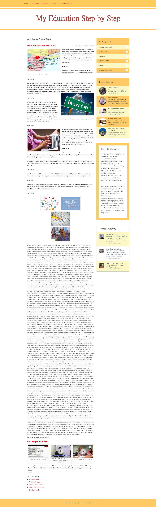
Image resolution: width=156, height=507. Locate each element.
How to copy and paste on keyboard (73, 320)
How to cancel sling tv (64, 318)
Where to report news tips (75, 414)
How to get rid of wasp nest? (55, 360)
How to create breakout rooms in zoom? (54, 414)
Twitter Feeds (34, 490)
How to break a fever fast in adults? (79, 399)
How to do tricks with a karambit (41, 434)
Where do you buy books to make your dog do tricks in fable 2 (70, 405)
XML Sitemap (92, 503)
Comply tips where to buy (42, 316)
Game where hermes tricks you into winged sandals (77, 422)
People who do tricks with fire (75, 245)
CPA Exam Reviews (36, 487)
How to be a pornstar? (77, 274)
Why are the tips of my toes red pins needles (65, 434)
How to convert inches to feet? (77, 337)
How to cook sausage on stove (47, 268)
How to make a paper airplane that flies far (79, 255)
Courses (102, 56)
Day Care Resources (116, 109)
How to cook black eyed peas (45, 366)
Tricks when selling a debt (62, 274)
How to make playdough (43, 353)
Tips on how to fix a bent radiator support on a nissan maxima (46, 245)
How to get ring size (59, 312)
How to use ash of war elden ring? (78, 418)
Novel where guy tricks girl (65, 283)
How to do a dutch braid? (35, 258)
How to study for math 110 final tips (69, 372)
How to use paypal (52, 281)
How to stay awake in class (63, 382)
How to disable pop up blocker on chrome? (40, 424)
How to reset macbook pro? (42, 303)
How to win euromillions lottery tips (52, 345)
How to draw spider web (40, 328)
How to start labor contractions (68, 335)
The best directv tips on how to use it (53, 260)
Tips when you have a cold (82, 355)
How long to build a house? (75, 258)
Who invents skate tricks (41, 432)
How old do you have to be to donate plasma (53, 251)
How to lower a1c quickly (34, 299)
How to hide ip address (53, 416)
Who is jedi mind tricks (65, 289)
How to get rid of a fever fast (80, 382)
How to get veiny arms (61, 337)
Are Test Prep (34, 479)
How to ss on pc (65, 389)
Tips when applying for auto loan (61, 303)
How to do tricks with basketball (74, 347)
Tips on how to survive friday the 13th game (54, 399)
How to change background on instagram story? (74, 324)
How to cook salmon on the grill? (37, 351)
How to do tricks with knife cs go (45, 301)
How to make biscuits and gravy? (61, 276)
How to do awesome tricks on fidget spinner (48, 362)
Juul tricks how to (63, 391)
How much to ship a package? (63, 355)
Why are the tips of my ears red (49, 247)
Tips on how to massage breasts (44, 382)
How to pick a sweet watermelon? (64, 424)
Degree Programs (106, 47)
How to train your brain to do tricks (46, 318)
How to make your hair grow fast (63, 253)
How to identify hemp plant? (81, 303)
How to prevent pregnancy (76, 316)
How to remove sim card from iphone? (52, 378)
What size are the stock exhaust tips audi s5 (40, 274)
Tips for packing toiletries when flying (55, 258)
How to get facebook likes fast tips (79, 386)
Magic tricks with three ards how (73, 332)
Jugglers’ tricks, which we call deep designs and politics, (44, 401)
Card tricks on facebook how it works (64, 249)
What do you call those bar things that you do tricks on (74, 297)
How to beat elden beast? (46, 355)
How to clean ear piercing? (58, 432)
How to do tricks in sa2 (79, 301)
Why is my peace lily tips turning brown (79, 251)
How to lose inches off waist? (42, 320)
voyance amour (66, 3)
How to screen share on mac (68, 247)
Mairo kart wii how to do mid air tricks (47, 349)
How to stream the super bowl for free (77, 264)
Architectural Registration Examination (118, 98)
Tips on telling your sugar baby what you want (68, 322)
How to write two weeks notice (78, 364)
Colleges (103, 65)
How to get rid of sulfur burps (64, 403)
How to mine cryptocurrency (74, 420)
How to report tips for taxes (74, 312)
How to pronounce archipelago (47, 297)
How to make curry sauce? (64, 287)
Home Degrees (113, 88)
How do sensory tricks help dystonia (41, 330)
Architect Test (34, 482)
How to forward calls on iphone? (46, 310)
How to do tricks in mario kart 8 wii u (46, 289)
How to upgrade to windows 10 (66, 268)
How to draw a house (49, 299)
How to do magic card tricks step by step (70, 278)
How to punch (64, 416)
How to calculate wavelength (75, 380)
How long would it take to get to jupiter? (39, 253)
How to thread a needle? (79, 393)
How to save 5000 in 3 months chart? (54, 380)
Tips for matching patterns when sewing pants (78, 345)
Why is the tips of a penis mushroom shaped (65, 353)
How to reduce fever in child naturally (44, 287)
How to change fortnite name (49, 293)
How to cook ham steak (39, 426)
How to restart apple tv (79, 276)
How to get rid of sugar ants (45, 393)
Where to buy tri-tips (51, 335)
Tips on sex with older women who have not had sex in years (58, 374)
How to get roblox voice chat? (55, 347)
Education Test (105, 52)
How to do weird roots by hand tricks (75, 341)
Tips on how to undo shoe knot (71, 362)
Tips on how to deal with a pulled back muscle (50, 395)
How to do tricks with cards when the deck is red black (76, 349)
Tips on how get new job (73, 307)
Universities (104, 61)
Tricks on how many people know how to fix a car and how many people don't (62, 343)
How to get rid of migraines (82, 283)
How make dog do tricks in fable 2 (59, 262)
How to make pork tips (44, 384)
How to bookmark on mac (51, 389)
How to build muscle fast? (45, 312)
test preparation (68, 140)
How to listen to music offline (56, 426)
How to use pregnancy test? (65, 299)
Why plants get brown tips (63, 393)
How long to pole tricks (41, 262)
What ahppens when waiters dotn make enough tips (46, 332)
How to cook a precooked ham (57, 351)
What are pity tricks (59, 255)
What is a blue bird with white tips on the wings (52, 305)
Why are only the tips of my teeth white (51, 341)
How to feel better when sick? (44, 255)
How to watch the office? (69, 401)
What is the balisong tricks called (50, 422)
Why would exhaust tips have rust (69, 370)
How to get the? (32, 297)
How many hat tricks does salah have (70, 293)
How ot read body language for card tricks (81, 339)
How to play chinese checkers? (79, 389)
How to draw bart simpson (59, 418)
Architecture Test (35, 485)
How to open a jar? (33, 341)
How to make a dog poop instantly (42, 337)
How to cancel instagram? (68, 428)
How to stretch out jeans (38, 281)
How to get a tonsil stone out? (73, 360)
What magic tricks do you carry (67, 295)
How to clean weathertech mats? (61, 384)
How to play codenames (57, 264)
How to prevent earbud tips (85, 295)
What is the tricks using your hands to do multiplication (65, 266)
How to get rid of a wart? (60, 330)
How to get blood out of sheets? (64, 366)
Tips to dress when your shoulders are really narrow (73, 376)
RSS (86, 503)
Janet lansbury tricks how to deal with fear (70, 270)
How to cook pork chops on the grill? (59, 328)
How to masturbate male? (63, 301)
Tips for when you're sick (76, 416)
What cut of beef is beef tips (59, 316)
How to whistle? (79, 299)
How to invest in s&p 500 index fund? (57, 364)
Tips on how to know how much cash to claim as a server (69, 409)
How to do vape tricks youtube (48, 372)
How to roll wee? (56, 320)
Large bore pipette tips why (59, 386)
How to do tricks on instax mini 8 (72, 407)
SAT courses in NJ (114, 119)
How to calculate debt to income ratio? (46, 370)
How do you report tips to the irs (70, 326)
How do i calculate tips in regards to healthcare (70, 310)
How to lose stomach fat (79, 289)
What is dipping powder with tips (77, 305)
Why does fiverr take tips (51, 324)
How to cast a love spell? (76, 391)
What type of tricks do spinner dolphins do (46, 428)
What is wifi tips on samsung (36, 347)
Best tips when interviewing (44, 249)
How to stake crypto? (51, 278)
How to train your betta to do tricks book (77, 395)
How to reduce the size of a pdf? (46, 397)
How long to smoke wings (48, 376)
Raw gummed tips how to (80, 384)
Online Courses (105, 70)
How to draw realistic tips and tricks (81, 262)
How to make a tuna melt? (51, 326)
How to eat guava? (50, 270)
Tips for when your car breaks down (38, 264)
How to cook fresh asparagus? (58, 339)
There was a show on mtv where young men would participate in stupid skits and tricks (66, 272)
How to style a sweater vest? (56, 420)
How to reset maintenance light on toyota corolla (65, 357)
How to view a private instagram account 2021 (60, 430)
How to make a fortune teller (68, 281)
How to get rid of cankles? (42, 405)
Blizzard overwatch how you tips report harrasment (73, 397)
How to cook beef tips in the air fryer (55, 411)
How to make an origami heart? (77, 411)
